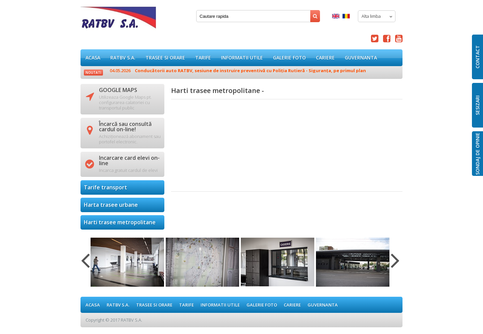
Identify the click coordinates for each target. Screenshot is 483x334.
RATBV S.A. (123, 57)
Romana (346, 16)
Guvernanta (361, 57)
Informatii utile (242, 57)
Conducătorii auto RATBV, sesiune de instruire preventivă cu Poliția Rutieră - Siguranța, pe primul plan (238, 70)
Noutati (93, 72)
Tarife (203, 57)
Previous (85, 264)
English (335, 16)
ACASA (93, 57)
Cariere (325, 57)
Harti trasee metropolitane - (118, 20)
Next (395, 264)
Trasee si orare (165, 57)
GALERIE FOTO (289, 57)
